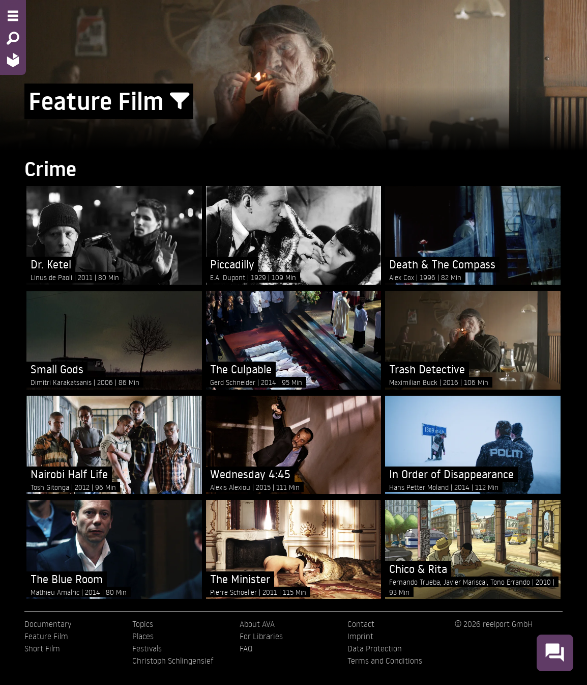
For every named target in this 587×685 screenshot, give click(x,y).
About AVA (257, 624)
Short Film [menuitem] (42, 648)
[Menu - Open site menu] (13, 16)
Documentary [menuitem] (47, 624)
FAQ (246, 648)
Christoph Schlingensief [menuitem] (173, 660)
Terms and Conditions (384, 660)
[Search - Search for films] (13, 38)
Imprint (360, 636)
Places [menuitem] (143, 636)
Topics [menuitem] (142, 624)
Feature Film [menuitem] (46, 636)
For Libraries (261, 636)
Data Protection (374, 648)
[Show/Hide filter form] (179, 101)
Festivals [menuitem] (147, 648)
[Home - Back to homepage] (13, 59)
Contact (360, 624)
